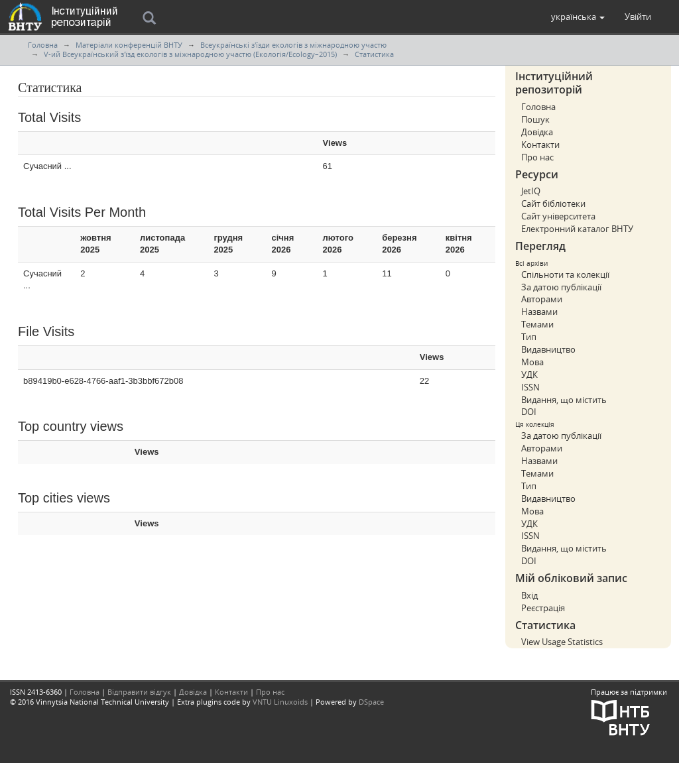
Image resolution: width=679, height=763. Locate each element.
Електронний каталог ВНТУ (577, 229)
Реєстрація (543, 608)
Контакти (540, 144)
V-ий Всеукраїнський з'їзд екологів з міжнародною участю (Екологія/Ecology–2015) (190, 54)
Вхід (529, 595)
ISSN (530, 387)
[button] (578, 16)
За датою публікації (561, 287)
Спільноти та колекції (565, 274)
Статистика (374, 54)
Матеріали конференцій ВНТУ (129, 45)
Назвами (539, 312)
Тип (528, 337)
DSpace (371, 702)
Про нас (537, 157)
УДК (529, 375)
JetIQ (530, 191)
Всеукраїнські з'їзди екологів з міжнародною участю (293, 45)
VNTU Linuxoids (280, 702)
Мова (532, 362)
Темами (537, 324)
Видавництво (548, 349)
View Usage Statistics (562, 642)
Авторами (541, 299)
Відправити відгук (139, 692)
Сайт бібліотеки (553, 203)
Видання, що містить (564, 400)
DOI (528, 412)
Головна (43, 45)
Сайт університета (558, 216)
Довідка (537, 132)
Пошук (535, 119)
